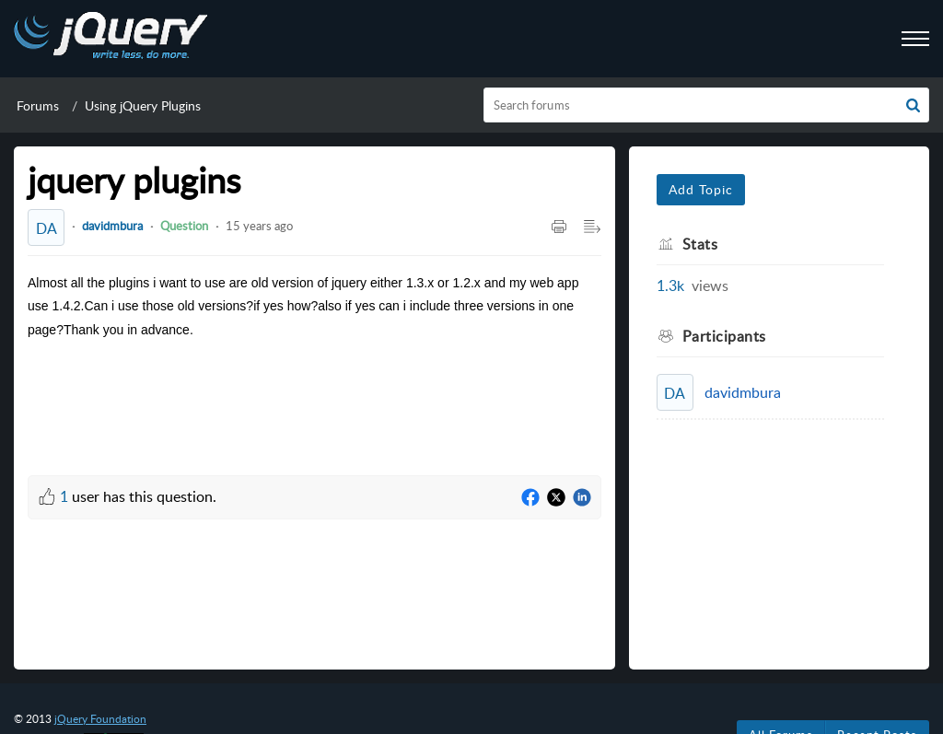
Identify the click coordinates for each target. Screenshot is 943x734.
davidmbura (112, 225)
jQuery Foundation (100, 719)
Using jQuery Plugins (143, 105)
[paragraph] (314, 306)
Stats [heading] (700, 244)
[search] (706, 104)
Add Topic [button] (701, 189)
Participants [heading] (724, 336)
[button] (913, 105)
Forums (38, 105)
